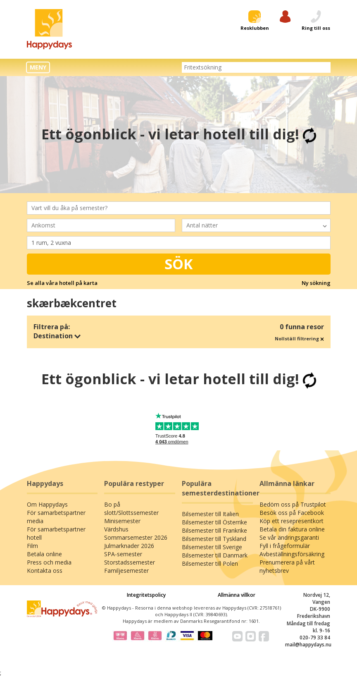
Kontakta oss (44, 570)
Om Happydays (47, 504)
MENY (38, 67)
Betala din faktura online (292, 529)
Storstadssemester (129, 562)
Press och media (49, 562)
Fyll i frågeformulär (284, 546)
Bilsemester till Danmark (215, 555)
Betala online (44, 554)
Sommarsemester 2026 (135, 537)
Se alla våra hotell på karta (62, 283)
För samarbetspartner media (56, 517)
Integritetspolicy (146, 594)
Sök (178, 263)
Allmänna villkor (236, 594)
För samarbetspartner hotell (56, 533)
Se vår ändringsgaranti (289, 537)
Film (32, 546)
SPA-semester (123, 554)
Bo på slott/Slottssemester (131, 508)
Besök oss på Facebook (291, 513)
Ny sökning (316, 283)
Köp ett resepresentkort (291, 521)
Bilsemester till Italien (210, 514)
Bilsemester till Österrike (214, 522)
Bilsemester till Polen (210, 563)
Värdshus (116, 529)
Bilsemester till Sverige (212, 547)
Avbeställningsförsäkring (291, 554)
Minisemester (122, 521)
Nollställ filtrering (299, 338)
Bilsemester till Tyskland (214, 539)
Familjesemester (126, 570)
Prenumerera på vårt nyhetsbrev (287, 566)
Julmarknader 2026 (129, 546)
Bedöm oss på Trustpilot (292, 504)
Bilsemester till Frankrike (214, 530)
